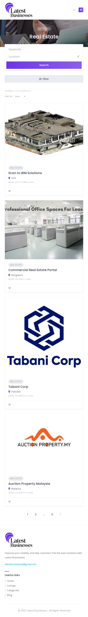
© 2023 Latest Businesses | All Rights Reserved (44, 610)
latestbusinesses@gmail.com (20, 564)
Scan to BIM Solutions (25, 173)
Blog (9, 595)
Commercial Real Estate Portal (32, 270)
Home (10, 581)
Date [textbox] (17, 96)
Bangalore (17, 275)
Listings (11, 585)
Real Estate (16, 168)
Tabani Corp (18, 387)
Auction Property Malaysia (29, 484)
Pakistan (16, 391)
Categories (13, 590)
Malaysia (16, 488)
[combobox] (20, 96)
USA (13, 178)
